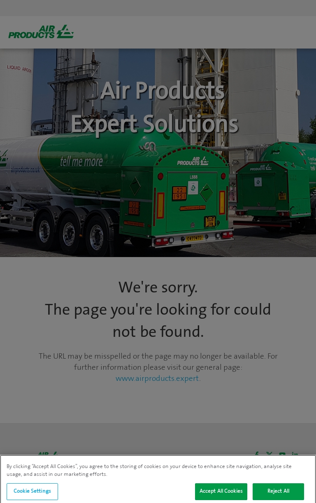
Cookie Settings (32, 493)
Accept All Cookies (221, 493)
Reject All (278, 493)
